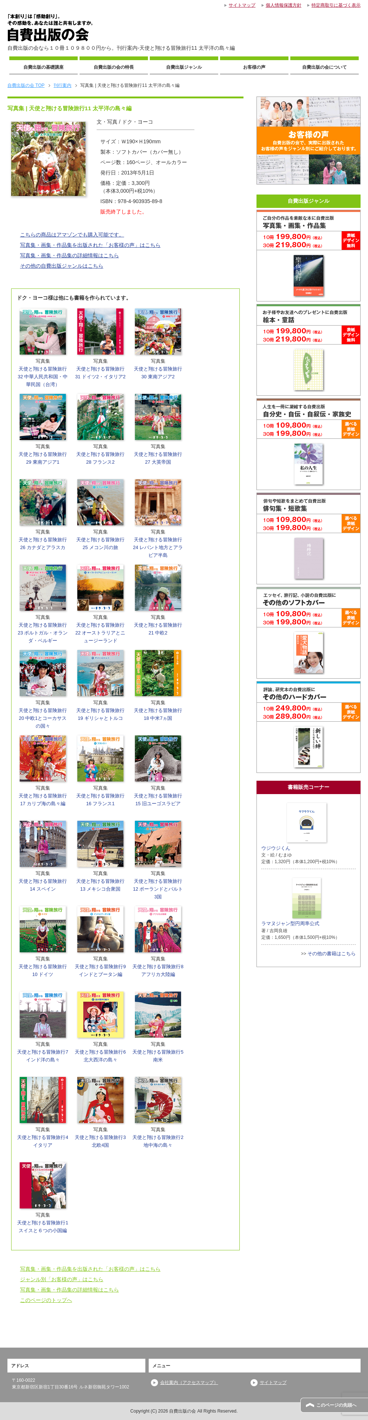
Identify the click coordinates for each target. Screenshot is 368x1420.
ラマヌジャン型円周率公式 (292, 901)
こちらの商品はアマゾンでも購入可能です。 (72, 235)
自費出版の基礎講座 (43, 67)
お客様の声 (254, 67)
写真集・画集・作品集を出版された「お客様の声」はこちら (90, 245)
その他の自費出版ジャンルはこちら (61, 266)
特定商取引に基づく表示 (336, 5)
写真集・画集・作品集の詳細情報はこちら (69, 255)
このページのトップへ (46, 1300)
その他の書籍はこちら (331, 953)
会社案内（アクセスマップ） (189, 1382)
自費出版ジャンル (184, 67)
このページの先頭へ (336, 1405)
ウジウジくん (295, 825)
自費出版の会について (324, 67)
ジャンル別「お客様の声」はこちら (61, 1279)
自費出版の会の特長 (114, 67)
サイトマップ (273, 1382)
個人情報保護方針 (283, 5)
